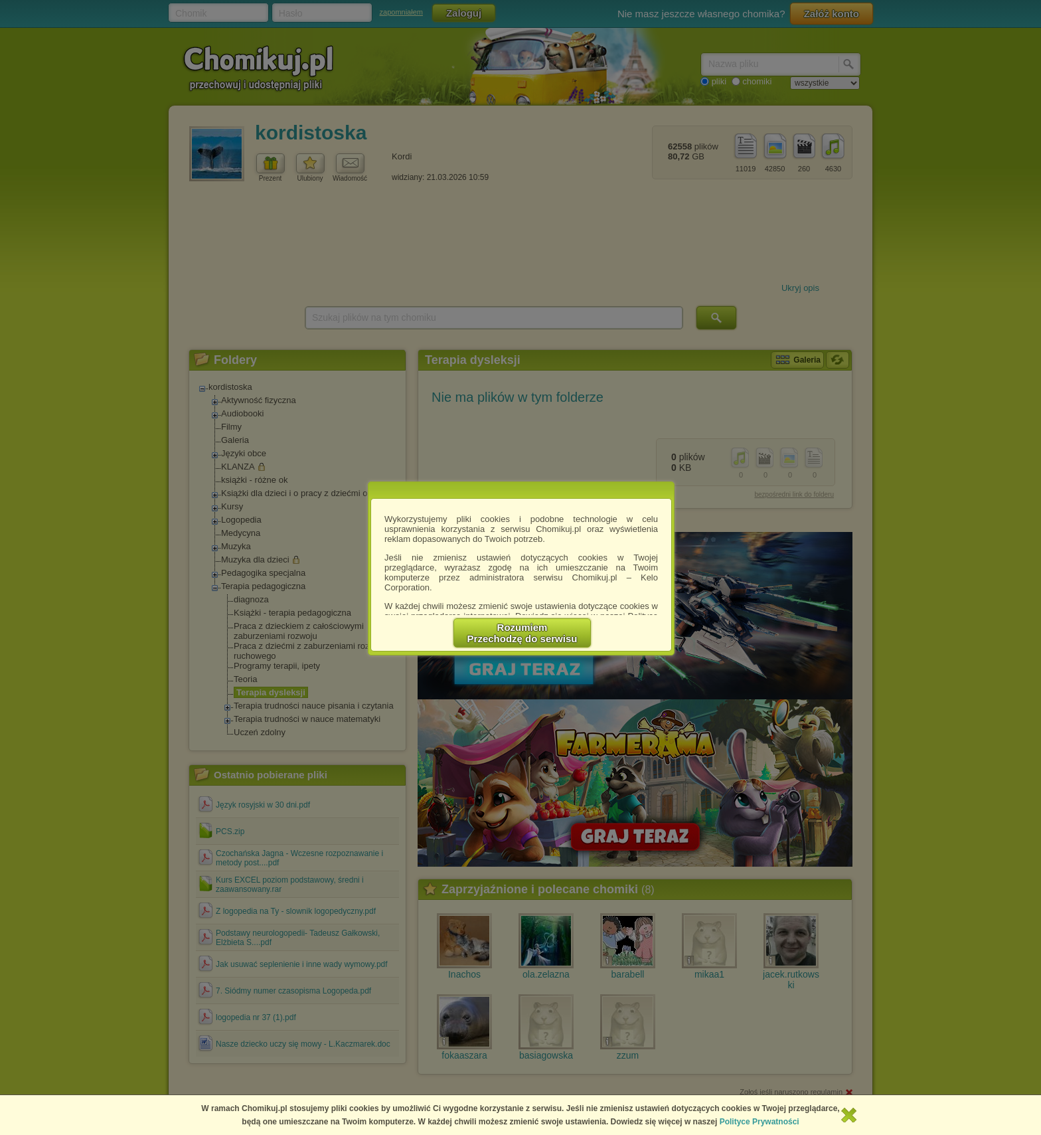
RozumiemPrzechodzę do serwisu (522, 633)
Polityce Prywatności (759, 1121)
